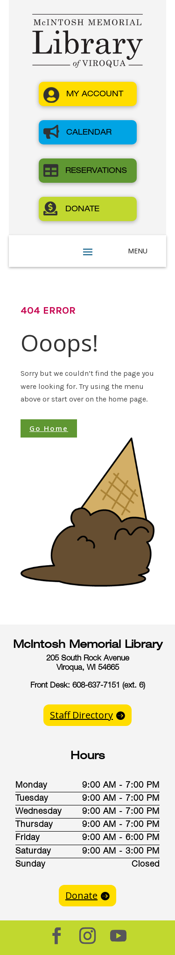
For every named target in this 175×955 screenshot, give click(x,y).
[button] (88, 94)
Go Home (48, 428)
